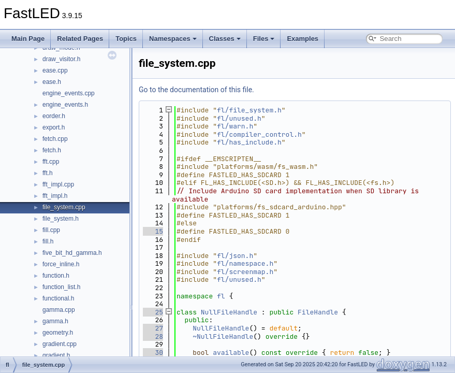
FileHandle (318, 312)
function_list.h (61, 287)
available (231, 352)
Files (264, 38)
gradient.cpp (59, 344)
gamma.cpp (58, 309)
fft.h (47, 173)
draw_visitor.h (61, 59)
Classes (225, 38)
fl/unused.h (239, 118)
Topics (126, 38)
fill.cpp (51, 230)
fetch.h (51, 150)
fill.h (47, 241)
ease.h (51, 81)
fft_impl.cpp (58, 184)
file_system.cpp (63, 207)
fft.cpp (50, 161)
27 (153, 328)
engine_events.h (65, 104)
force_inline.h (60, 264)
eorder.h (53, 116)
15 (153, 231)
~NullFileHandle (223, 336)
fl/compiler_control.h (259, 134)
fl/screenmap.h (245, 271)
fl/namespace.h (245, 263)
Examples (302, 38)
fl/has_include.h (249, 142)
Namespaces (173, 38)
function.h (55, 275)
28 (153, 336)
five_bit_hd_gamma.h (72, 252)
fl (221, 296)
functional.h (58, 298)
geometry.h (57, 332)
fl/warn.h (235, 126)
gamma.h (55, 321)
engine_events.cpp (68, 93)
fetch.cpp (55, 138)
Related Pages (80, 38)
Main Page (28, 38)
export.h (53, 127)
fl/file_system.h (249, 110)
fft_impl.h (54, 195)
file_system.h (60, 218)
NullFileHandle (229, 312)
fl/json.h (235, 255)
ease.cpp (55, 70)
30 (153, 352)
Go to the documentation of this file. (196, 89)
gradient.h (56, 355)
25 (153, 312)
